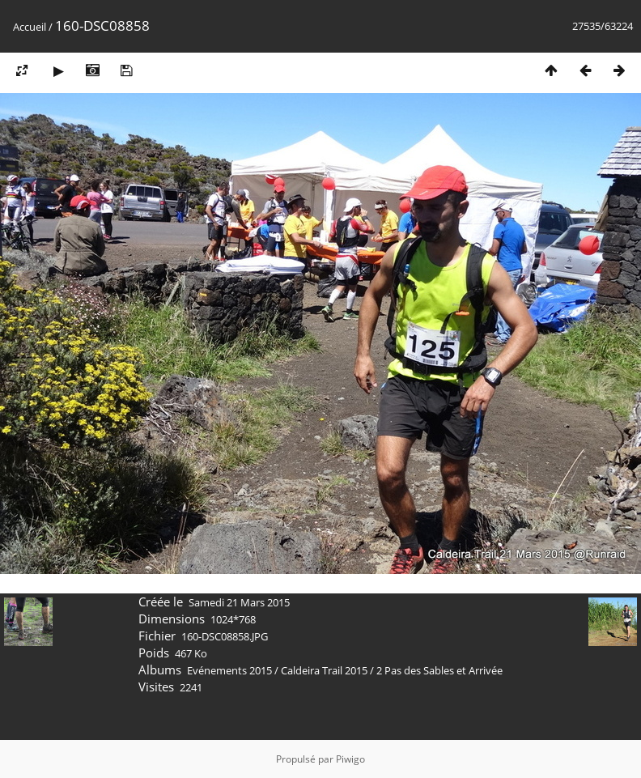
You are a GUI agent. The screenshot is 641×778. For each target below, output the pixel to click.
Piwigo (350, 759)
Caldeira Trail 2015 (324, 670)
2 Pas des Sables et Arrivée (439, 670)
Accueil (29, 26)
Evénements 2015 (229, 670)
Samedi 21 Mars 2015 (239, 602)
